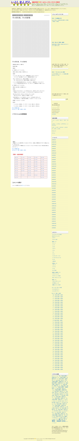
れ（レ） (36, 175)
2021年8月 (54, 188)
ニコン (53, 250)
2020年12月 (54, 203)
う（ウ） (29, 157)
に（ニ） (23, 166)
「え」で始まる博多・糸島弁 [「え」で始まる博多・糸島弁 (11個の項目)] (59, 380)
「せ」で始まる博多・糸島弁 (57, 318)
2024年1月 (54, 150)
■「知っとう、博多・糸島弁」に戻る (19, 109)
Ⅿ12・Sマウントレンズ (56, 277)
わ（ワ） (16, 177)
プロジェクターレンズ (56, 281)
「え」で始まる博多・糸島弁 (57, 300)
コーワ (53, 244)
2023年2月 (54, 161)
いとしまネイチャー (56, 291)
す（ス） (29, 161)
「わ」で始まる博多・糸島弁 (57, 369)
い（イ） (23, 157)
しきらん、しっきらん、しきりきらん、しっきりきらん (60, 124)
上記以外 (54, 261)
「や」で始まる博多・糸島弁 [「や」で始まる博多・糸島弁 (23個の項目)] (58, 413)
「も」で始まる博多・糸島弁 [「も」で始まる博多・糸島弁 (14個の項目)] (60, 412)
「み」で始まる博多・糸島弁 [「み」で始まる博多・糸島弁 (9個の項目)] (56, 410)
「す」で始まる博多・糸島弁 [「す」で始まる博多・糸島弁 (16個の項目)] (57, 391)
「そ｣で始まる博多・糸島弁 (57, 320)
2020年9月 (54, 208)
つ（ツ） (29, 164)
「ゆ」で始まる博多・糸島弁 (57, 360)
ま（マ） (16, 170)
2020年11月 (54, 205)
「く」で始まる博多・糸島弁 (57, 307)
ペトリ (53, 254)
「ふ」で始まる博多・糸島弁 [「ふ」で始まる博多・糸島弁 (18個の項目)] (58, 406)
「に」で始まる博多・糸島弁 (57, 333)
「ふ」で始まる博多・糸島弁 (57, 344)
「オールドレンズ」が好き (57, 234)
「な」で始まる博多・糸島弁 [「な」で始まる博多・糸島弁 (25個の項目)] (60, 398)
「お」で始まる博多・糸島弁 (57, 302)
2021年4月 (54, 194)
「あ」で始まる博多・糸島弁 (57, 295)
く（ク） (29, 159)
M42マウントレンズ (55, 236)
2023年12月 (54, 153)
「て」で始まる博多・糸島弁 (57, 327)
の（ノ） (42, 166)
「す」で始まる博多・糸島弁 (57, 316)
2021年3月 (54, 197)
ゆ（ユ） (29, 172)
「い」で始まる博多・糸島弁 (57, 296)
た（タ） (16, 164)
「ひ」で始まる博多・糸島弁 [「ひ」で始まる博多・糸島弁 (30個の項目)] (59, 405)
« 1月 (53, 114)
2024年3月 (54, 148)
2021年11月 (54, 183)
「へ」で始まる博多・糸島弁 (57, 345)
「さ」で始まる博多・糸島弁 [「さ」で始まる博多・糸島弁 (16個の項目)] (60, 388)
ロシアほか (54, 270)
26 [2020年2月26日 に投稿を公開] (54, 112)
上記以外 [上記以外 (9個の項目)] (63, 416)
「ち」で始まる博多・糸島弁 (57, 324)
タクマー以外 (54, 239)
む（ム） (29, 170)
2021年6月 (54, 192)
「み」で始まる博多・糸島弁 (57, 351)
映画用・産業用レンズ (56, 272)
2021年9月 (54, 186)
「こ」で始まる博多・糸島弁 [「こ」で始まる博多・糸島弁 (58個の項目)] (60, 387)
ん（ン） (42, 177)
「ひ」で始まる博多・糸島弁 (57, 342)
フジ (53, 252)
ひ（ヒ (23, 168)
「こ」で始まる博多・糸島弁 (57, 311)
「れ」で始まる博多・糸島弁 (57, 367)
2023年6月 (54, 159)
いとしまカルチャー (56, 289)
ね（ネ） (36, 166)
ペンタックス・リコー (56, 255)
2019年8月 (54, 227)
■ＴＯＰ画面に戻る (15, 108)
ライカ (53, 268)
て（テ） (36, 164)
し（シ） (23, 161)
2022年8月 (54, 168)
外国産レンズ (54, 263)
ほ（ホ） (42, 168)
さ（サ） (16, 161)
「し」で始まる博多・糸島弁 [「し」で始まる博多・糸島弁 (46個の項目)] (59, 390)
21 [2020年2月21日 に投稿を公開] (56, 111)
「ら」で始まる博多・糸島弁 (57, 364)
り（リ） (23, 175)
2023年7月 (54, 157)
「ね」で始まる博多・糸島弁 (57, 336)
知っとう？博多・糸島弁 (28, 15)
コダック (54, 264)
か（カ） (16, 159)
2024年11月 (54, 144)
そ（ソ (42, 161)
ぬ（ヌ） (29, 166)
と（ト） (42, 164)
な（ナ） (16, 166)
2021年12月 (54, 181)
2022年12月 (54, 164)
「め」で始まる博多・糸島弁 (57, 354)
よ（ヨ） (42, 172)
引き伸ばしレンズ (55, 283)
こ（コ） (42, 159)
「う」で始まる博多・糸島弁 (17, 15)
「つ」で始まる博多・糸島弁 (57, 325)
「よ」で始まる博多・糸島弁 (57, 362)
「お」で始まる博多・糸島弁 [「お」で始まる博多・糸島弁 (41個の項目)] (59, 380)
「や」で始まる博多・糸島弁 (57, 358)
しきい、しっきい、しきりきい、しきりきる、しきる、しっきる (59, 128)
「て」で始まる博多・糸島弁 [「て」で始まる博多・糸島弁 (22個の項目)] (59, 396)
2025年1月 (54, 139)
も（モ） (42, 170)
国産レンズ (54, 241)
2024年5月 (54, 146)
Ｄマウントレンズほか (56, 275)
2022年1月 (54, 179)
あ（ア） (16, 157)
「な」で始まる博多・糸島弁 (57, 331)
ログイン (23, 185)
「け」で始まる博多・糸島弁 (57, 309)
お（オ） (42, 157)
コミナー (54, 248)
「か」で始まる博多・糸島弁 (57, 304)
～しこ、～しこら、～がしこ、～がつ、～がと (60, 121)
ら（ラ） (16, 175)
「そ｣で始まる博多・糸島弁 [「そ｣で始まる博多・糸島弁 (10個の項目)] (63, 392)
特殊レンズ (54, 279)
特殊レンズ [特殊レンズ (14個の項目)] (56, 419)
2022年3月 (54, 175)
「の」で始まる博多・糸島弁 (57, 338)
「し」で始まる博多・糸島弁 (57, 315)
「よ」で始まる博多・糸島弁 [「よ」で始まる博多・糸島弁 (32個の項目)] (60, 414)
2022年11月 (54, 166)
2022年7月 (54, 170)
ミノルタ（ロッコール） (56, 257)
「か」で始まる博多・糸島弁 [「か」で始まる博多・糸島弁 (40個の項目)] (60, 382)
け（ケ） (36, 159)
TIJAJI (41, 440)
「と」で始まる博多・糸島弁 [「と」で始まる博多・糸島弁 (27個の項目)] (58, 398)
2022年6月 (54, 172)
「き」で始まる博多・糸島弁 (57, 305)
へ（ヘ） (36, 168)
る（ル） (29, 175)
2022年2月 (54, 177)
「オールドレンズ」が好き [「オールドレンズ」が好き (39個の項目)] (60, 415)
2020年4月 (54, 216)
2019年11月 (54, 225)
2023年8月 (54, 155)
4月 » (55, 114)
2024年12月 (54, 142)
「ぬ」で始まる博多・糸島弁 (57, 334)
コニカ (53, 246)
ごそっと (53, 133)
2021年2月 (54, 199)
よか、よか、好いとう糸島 (57, 287)
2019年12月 (54, 223)
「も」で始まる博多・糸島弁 (57, 356)
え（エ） (36, 157)
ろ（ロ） (42, 175)
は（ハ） (16, 168)
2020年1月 (54, 221)
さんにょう (54, 130)
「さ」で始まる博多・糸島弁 (57, 313)
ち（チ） (23, 164)
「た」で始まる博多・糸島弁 (57, 322)
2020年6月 (54, 212)
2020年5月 (54, 214)
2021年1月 (54, 201)
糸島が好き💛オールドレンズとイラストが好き (46, 2)
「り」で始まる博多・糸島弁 (57, 365)
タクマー (54, 237)
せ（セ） (36, 161)
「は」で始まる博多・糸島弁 (57, 340)
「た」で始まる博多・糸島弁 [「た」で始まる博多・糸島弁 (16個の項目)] (57, 394)
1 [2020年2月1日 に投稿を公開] (57, 106)
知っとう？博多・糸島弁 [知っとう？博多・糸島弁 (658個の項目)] (59, 420)
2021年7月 (54, 190)
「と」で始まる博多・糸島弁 (57, 329)
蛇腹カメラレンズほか (56, 284)
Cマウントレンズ (55, 274)
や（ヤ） (16, 172)
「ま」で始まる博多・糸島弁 (57, 349)
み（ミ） (23, 170)
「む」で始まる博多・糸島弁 (57, 353)
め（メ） (36, 170)
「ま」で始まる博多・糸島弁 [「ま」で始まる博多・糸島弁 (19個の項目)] (61, 409)
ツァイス (54, 266)
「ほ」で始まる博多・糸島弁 (57, 347)
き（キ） (23, 159)
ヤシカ (53, 259)
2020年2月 (54, 219)
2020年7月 (54, 210)
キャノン (54, 243)
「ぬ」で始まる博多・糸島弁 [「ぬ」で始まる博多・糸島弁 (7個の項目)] (60, 401)
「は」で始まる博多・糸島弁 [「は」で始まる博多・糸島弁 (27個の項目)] (60, 403)
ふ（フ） (29, 168)
